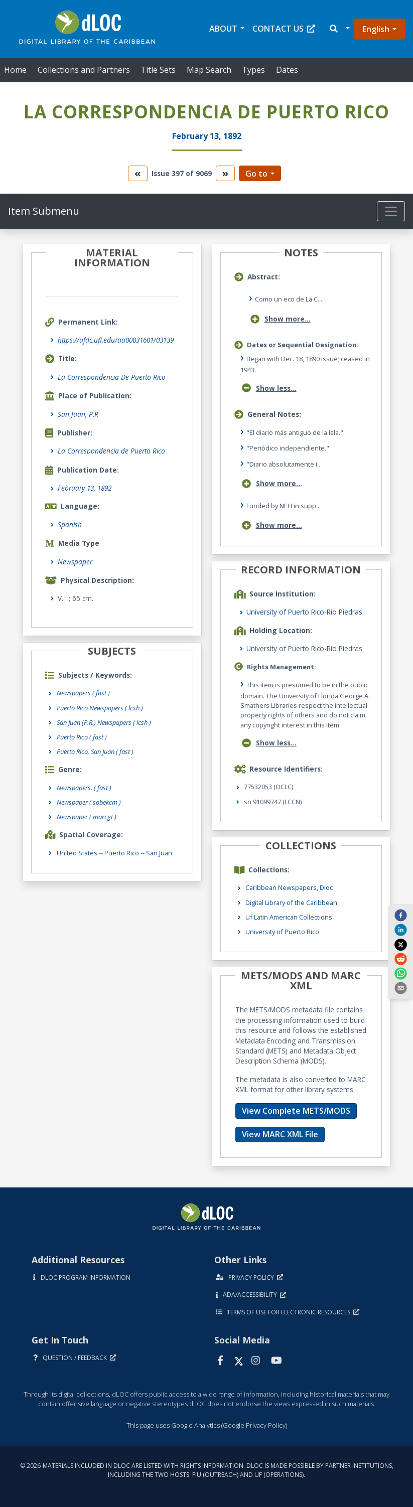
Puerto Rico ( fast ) (82, 736)
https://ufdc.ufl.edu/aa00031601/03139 (116, 340)
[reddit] (400, 958)
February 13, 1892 (84, 488)
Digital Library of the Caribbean (291, 902)
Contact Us (283, 28)
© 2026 (206, 1470)
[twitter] (400, 944)
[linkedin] (400, 929)
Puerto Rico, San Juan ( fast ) (95, 751)
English (375, 29)
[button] (339, 29)
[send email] (400, 987)
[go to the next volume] (225, 173)
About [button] (223, 28)
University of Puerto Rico (282, 931)
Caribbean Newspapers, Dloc (289, 887)
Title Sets (158, 69)
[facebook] (400, 914)
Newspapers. (84, 787)
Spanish (70, 524)
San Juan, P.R (78, 414)
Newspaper (75, 561)
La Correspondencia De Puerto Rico (112, 377)
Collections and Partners (84, 69)
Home (15, 69)
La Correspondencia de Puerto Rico (111, 451)
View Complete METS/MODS (296, 1110)
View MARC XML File (280, 1134)
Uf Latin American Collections (288, 917)
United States (77, 852)
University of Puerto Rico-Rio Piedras (304, 612)
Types (253, 69)
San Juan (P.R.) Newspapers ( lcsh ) (104, 722)
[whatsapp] (400, 973)
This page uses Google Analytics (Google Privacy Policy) (206, 1425)
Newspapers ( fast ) (83, 692)
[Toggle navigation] (391, 211)
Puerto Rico (121, 852)
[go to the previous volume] (137, 173)
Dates (287, 69)
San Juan (159, 852)
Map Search (209, 69)
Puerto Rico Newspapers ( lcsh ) (100, 707)
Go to (256, 173)
